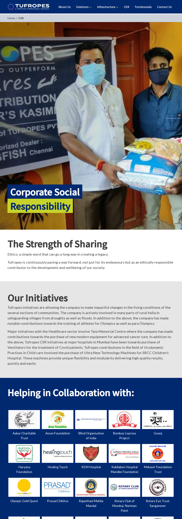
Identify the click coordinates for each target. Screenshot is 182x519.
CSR (20, 18)
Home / (12, 18)
